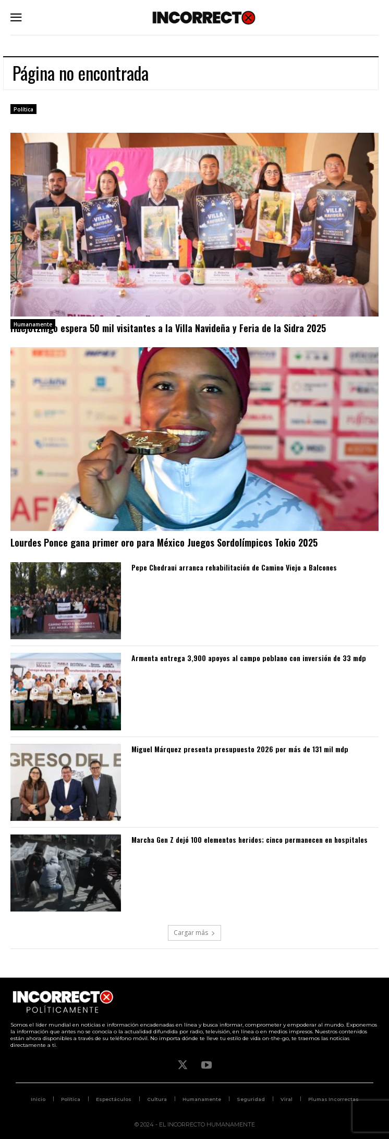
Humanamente (33, 324)
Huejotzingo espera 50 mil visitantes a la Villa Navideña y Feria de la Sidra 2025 (168, 328)
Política (23, 109)
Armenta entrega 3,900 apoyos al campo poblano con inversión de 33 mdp (248, 657)
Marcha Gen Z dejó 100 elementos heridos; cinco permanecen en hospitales (249, 839)
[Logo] (203, 17)
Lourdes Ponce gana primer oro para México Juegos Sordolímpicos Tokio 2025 (164, 542)
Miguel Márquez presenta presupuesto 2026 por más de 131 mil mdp (239, 748)
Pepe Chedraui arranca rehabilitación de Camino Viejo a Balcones (234, 567)
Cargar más (194, 932)
